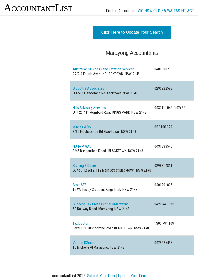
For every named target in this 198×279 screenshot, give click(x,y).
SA (163, 10)
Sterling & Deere (84, 166)
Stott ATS (80, 185)
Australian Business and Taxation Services (104, 69)
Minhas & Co (82, 127)
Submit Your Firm (101, 275)
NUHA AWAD (82, 146)
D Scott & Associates (88, 88)
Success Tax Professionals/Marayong (101, 204)
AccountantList (38, 7)
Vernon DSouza (84, 243)
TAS (177, 10)
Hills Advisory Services (89, 108)
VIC (140, 10)
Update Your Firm (132, 275)
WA (169, 10)
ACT (190, 10)
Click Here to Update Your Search (132, 32)
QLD (156, 10)
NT (183, 10)
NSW (148, 10)
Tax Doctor (80, 223)
